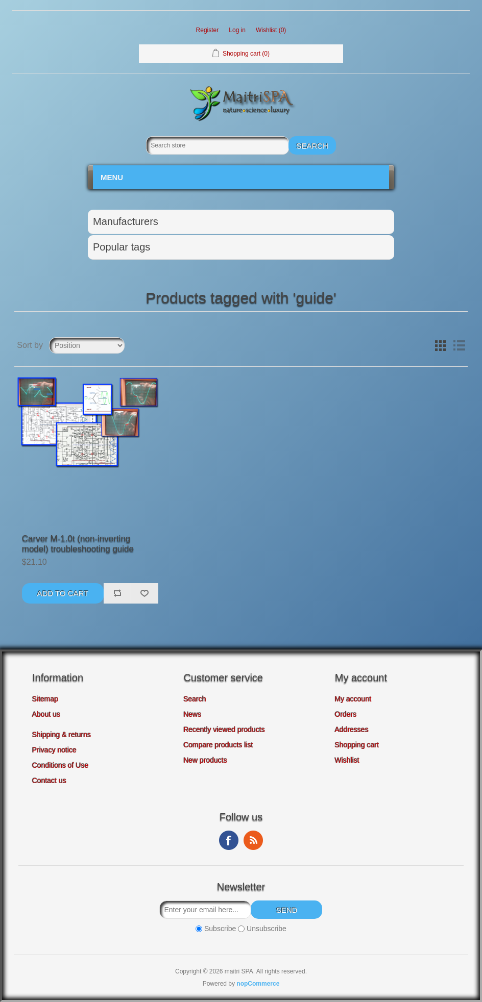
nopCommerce (257, 983)
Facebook (228, 840)
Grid (441, 345)
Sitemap (45, 699)
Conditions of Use (60, 765)
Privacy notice (54, 750)
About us (46, 714)
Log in (237, 30)
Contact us (49, 780)
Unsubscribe (266, 928)
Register (207, 30)
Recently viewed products (224, 729)
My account (353, 699)
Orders (346, 714)
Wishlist (347, 760)
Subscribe (220, 928)
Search (194, 699)
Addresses (352, 729)
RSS (253, 840)
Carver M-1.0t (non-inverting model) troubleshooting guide (78, 544)
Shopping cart (357, 745)
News (192, 714)
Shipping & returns (61, 735)
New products (205, 760)
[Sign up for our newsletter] (205, 909)
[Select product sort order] (87, 345)
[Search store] (217, 145)
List (459, 345)
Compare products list (218, 745)
